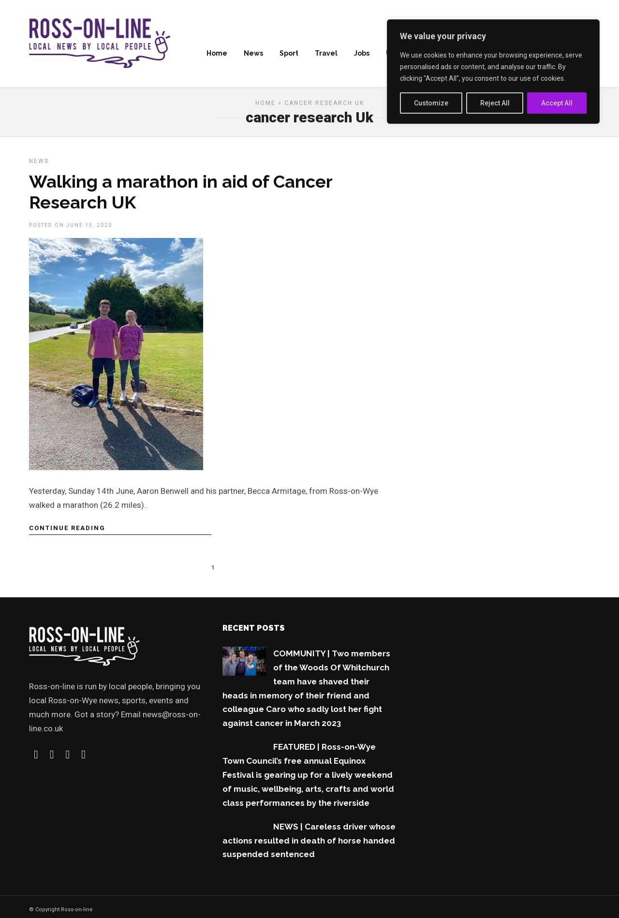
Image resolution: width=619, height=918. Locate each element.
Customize (431, 103)
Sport (289, 54)
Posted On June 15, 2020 (70, 228)
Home (216, 54)
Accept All (557, 103)
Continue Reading (67, 531)
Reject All (495, 103)
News (253, 54)
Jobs (361, 54)
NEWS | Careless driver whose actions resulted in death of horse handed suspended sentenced (309, 844)
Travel (326, 54)
